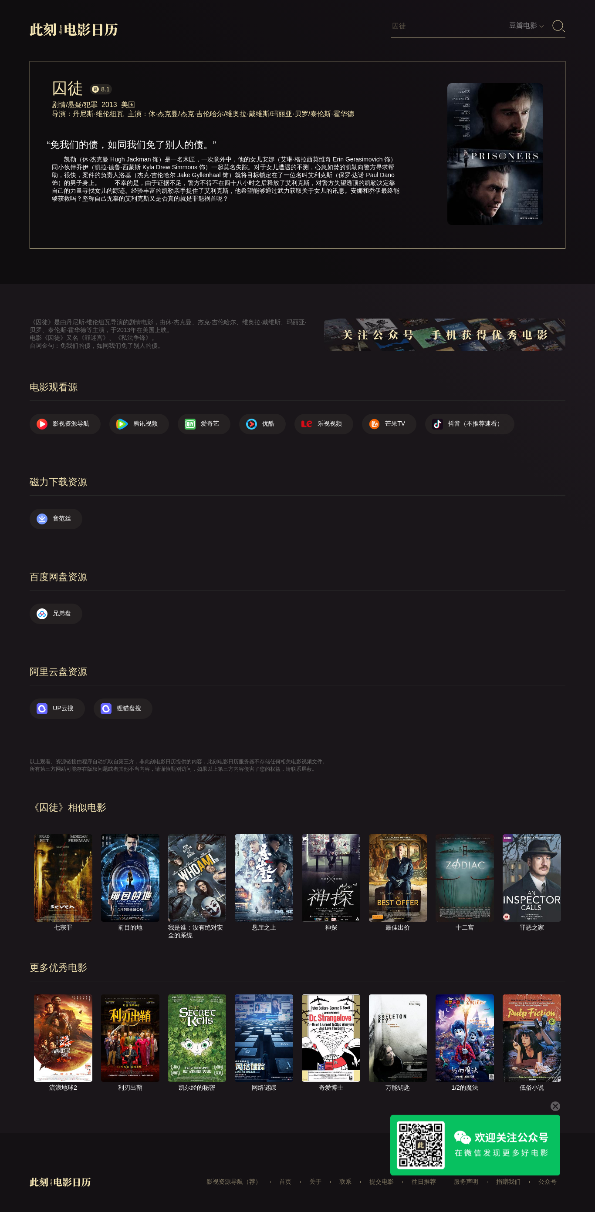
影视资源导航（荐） (233, 1181)
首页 (285, 1181)
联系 (345, 1181)
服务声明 (466, 1181)
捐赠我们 (508, 1181)
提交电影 (381, 1181)
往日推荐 (424, 1181)
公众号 (547, 1181)
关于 (315, 1181)
